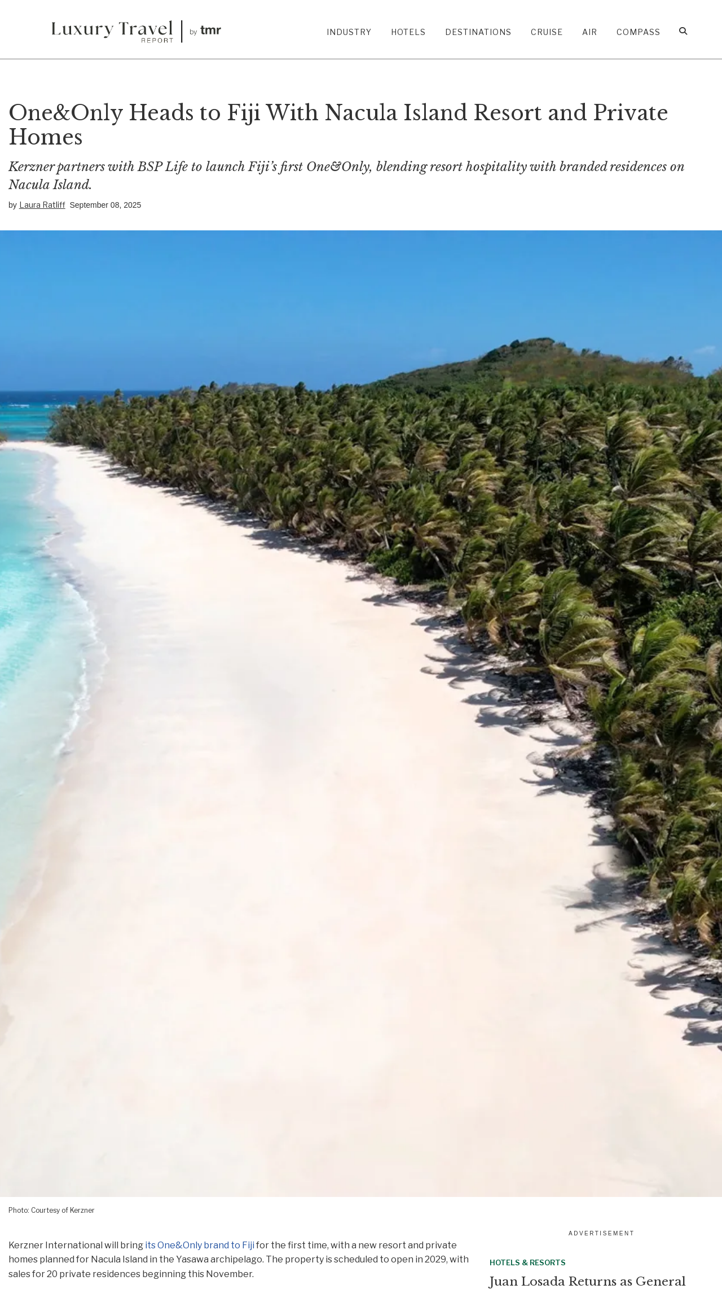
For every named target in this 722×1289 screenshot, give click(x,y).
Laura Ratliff (42, 204)
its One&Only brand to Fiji (199, 1245)
